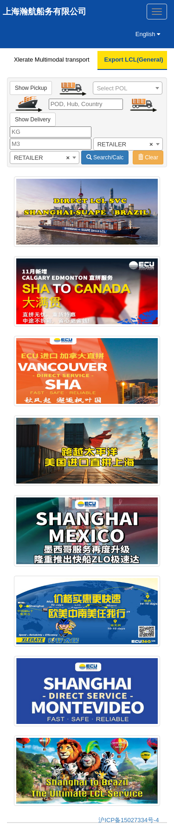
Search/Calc (105, 157)
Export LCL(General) (133, 59)
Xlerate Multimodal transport (52, 59)
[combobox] (127, 88)
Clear (148, 157)
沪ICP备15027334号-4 (128, 820)
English (147, 34)
